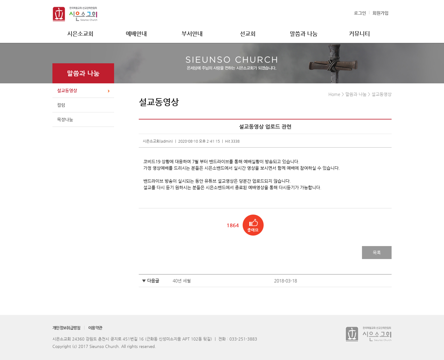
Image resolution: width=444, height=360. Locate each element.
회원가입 (380, 12)
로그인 (360, 12)
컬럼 (61, 105)
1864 (233, 225)
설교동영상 (67, 90)
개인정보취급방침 (66, 327)
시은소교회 (80, 33)
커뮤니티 (359, 33)
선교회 (248, 33)
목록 (377, 252)
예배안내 (136, 33)
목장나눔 (65, 119)
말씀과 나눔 (304, 33)
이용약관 (95, 327)
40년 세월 (182, 280)
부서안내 (192, 33)
